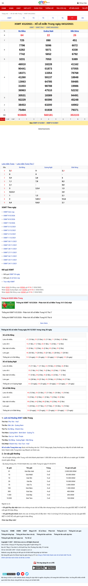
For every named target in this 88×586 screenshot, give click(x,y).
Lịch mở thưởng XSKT (13, 418)
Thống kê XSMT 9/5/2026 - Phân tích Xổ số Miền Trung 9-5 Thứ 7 (27, 312)
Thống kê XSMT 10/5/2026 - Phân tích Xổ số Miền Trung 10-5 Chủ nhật (44, 303)
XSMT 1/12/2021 (9, 238)
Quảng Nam (19, 425)
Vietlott (27, 8)
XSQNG (24, 290)
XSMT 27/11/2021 (10, 252)
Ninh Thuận (19, 436)
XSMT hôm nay (8, 212)
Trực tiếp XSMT (9, 282)
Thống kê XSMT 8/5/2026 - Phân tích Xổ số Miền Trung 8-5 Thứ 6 (27, 317)
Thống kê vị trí (62, 531)
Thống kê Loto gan (75, 531)
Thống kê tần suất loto (44, 534)
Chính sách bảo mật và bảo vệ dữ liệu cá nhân (15, 557)
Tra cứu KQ (61, 8)
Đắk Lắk (11, 425)
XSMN (11, 8)
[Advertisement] (44, 145)
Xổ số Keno (42, 531)
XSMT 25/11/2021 (10, 260)
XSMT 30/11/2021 (10, 241)
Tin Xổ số (28, 538)
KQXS (8, 287)
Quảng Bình (13, 433)
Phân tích (38, 8)
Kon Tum (22, 444)
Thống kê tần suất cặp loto (63, 534)
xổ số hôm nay (14, 278)
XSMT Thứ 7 (40, 27)
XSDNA (22, 287)
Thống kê (49, 8)
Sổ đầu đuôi (74, 8)
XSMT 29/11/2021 (10, 245)
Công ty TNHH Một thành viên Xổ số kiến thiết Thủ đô (54, 555)
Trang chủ (4, 531)
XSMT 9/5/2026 (9, 216)
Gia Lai (11, 436)
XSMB (4, 8)
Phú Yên (11, 422)
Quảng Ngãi (48, 31)
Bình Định (22, 433)
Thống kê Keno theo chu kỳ (25, 534)
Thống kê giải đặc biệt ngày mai (12, 538)
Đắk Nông (75, 31)
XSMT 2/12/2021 (9, 234)
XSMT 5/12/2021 (52, 123)
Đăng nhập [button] (82, 3)
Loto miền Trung (8, 164)
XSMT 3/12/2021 (39, 123)
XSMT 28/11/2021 (10, 249)
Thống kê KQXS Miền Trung (12, 298)
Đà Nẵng (22, 31)
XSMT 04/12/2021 (52, 27)
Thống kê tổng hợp (7, 534)
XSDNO (23, 292)
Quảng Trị (30, 433)
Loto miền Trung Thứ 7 (25, 164)
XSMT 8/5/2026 (9, 219)
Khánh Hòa (19, 429)
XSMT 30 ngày (14, 274)
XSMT (18, 8)
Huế (17, 422)
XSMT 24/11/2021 (10, 264)
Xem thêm (44, 323)
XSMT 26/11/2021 (10, 256)
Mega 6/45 (33, 531)
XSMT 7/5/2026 (9, 223)
